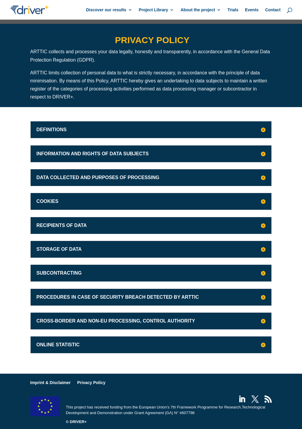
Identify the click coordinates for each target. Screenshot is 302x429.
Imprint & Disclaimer (50, 382)
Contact (273, 10)
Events (252, 10)
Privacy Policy (91, 382)
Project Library (153, 10)
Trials (232, 10)
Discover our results (106, 10)
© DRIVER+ (76, 421)
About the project (197, 10)
